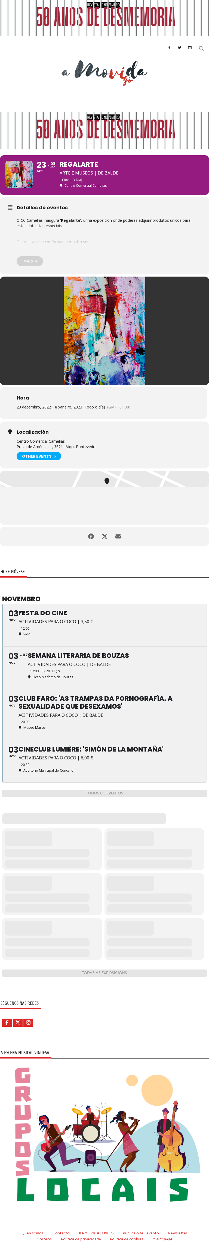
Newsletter (178, 1233)
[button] (201, 48)
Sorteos (44, 1239)
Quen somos (32, 1233)
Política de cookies (126, 1239)
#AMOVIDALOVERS (96, 1233)
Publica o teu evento (141, 1233)
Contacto (61, 1233)
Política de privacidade (81, 1239)
